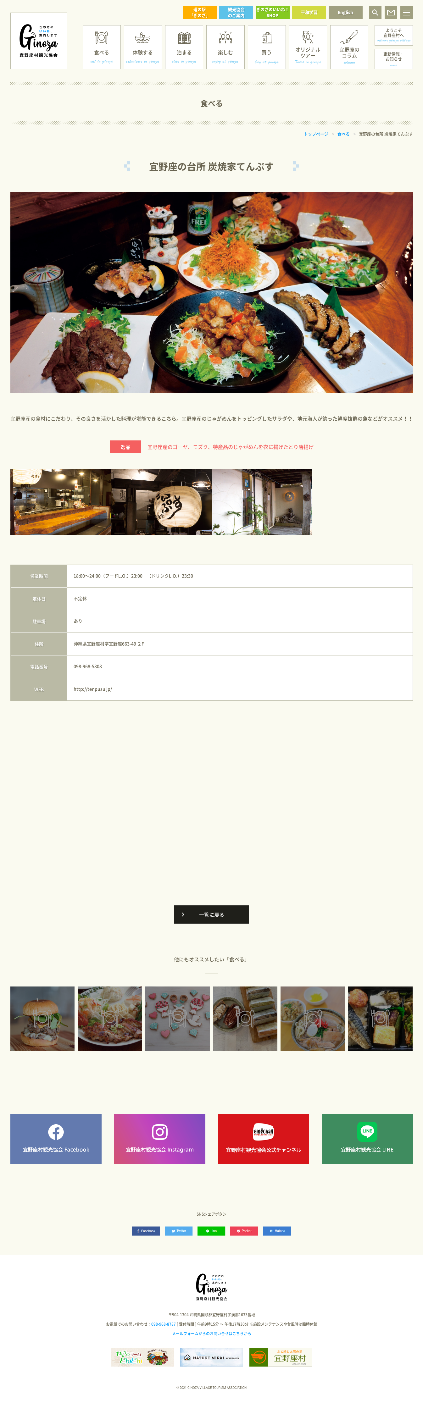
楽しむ (225, 52)
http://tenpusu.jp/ (93, 689)
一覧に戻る (211, 914)
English (345, 12)
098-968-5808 (88, 666)
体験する (143, 52)
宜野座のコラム (349, 52)
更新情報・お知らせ (393, 56)
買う (267, 52)
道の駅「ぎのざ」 (199, 12)
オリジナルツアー (307, 52)
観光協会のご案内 (236, 12)
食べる (101, 52)
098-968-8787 (163, 1324)
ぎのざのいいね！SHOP (272, 12)
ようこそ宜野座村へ (393, 32)
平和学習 (309, 12)
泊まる (184, 52)
